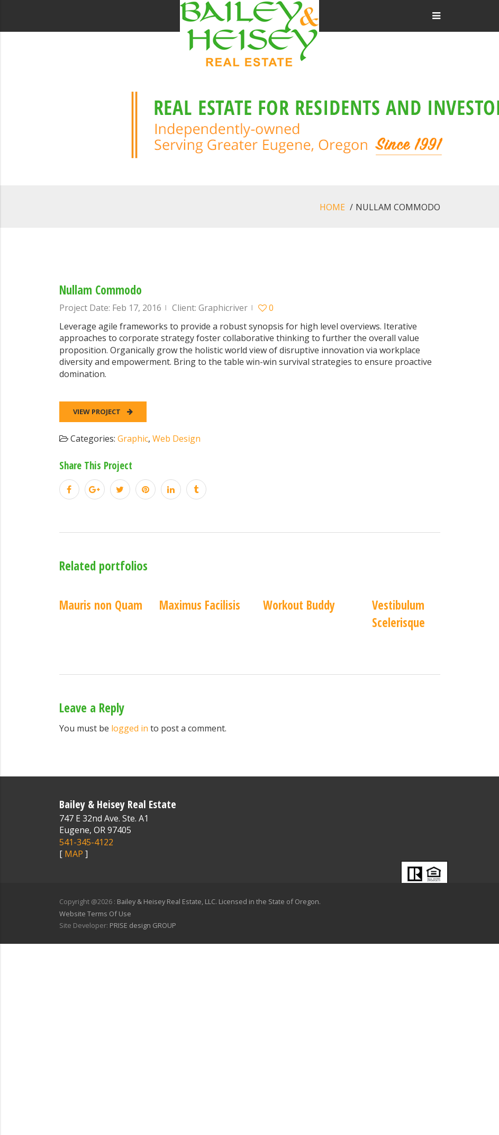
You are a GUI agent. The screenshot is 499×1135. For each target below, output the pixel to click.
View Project (103, 411)
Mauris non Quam (100, 605)
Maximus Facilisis (199, 605)
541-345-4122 (86, 842)
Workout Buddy (299, 605)
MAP (74, 854)
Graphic (132, 438)
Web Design (176, 438)
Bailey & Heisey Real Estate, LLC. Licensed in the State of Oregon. (219, 901)
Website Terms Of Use (95, 913)
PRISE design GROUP (143, 925)
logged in (129, 728)
